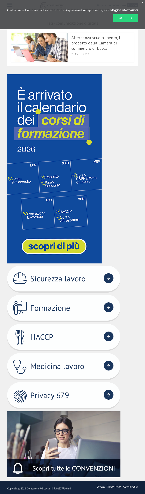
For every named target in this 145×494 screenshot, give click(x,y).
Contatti (101, 486)
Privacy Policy (114, 486)
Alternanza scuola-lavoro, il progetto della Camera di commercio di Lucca (96, 43)
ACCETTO (125, 18)
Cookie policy (130, 486)
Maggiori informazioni (124, 10)
